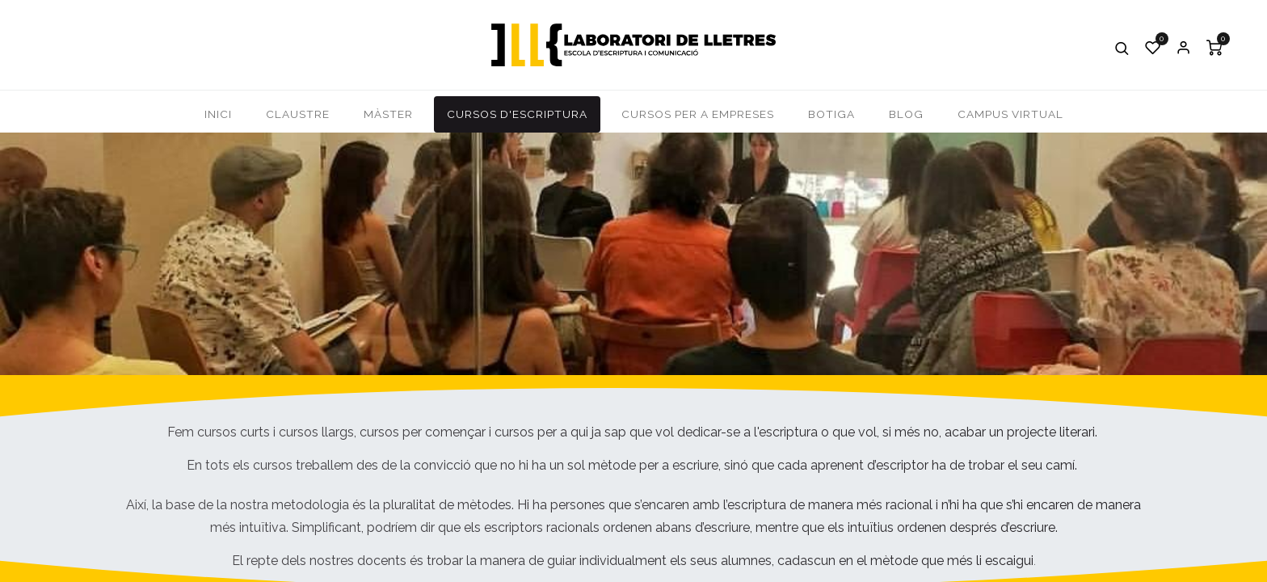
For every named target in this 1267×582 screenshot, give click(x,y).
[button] (1122, 48)
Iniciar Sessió (1184, 48)
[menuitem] (218, 114)
